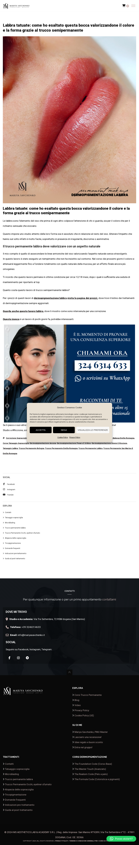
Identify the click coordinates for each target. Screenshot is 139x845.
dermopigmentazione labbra (50, 298)
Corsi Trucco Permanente (88, 695)
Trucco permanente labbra (15, 528)
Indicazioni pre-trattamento (15, 553)
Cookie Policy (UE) (84, 715)
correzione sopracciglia (17, 438)
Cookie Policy (62, 437)
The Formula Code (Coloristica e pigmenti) (97, 779)
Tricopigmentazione (13, 543)
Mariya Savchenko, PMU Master (91, 732)
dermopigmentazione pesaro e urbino (74, 443)
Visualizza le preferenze (93, 430)
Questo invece (11, 319)
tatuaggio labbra (10, 448)
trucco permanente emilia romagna (61, 448)
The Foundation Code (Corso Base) (93, 763)
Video (77, 705)
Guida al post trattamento (15, 559)
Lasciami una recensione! (87, 737)
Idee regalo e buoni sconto (88, 742)
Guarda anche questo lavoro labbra (23, 311)
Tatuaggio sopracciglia (14, 518)
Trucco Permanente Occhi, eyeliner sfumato (22, 533)
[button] (121, 839)
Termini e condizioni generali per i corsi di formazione (92, 841)
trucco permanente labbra (90, 448)
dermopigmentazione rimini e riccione (109, 443)
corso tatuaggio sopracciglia (16, 443)
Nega (64, 430)
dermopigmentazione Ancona (43, 443)
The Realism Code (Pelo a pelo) (91, 774)
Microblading (10, 523)
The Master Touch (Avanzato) (90, 769)
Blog (76, 700)
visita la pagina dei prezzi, (82, 298)
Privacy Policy (74, 437)
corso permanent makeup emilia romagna (115, 438)
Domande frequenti (12, 548)
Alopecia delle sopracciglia (15, 538)
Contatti (8, 512)
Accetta (40, 430)
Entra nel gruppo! (83, 747)
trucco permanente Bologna (31, 448)
